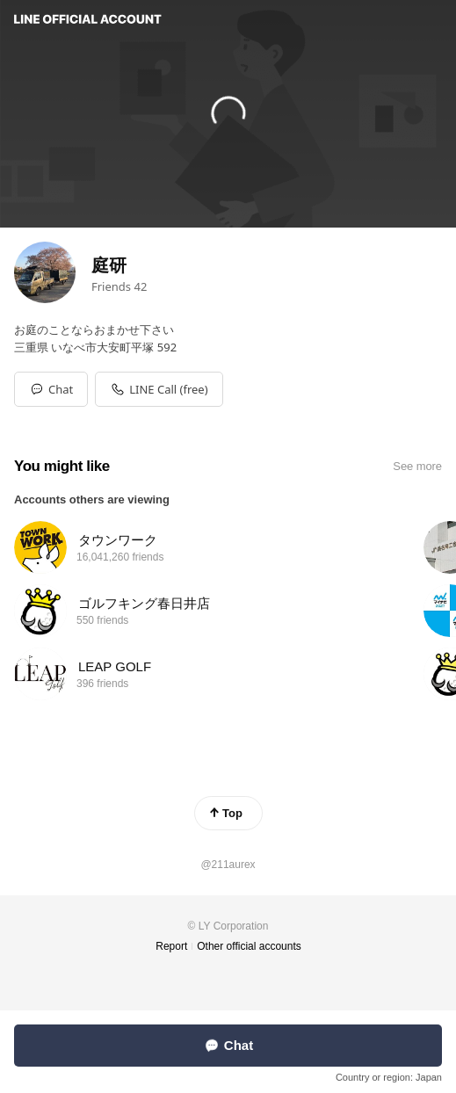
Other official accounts (249, 946)
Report (171, 946)
